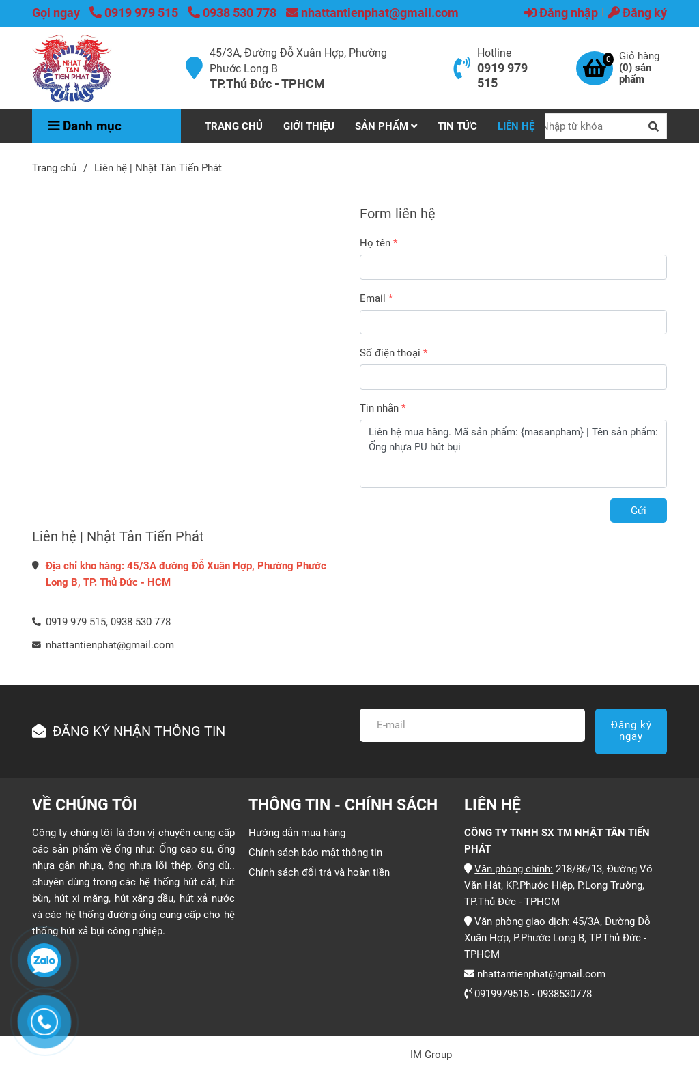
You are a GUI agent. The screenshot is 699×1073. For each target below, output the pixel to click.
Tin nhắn (379, 408)
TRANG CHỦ (234, 126)
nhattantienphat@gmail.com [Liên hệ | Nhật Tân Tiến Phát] (372, 12)
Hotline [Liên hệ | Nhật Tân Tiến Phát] (494, 52)
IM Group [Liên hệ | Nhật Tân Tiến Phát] (431, 1054)
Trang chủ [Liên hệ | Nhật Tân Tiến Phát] (54, 168)
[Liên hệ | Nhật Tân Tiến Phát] (72, 68)
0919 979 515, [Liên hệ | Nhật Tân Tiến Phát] (77, 622)
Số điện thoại (390, 353)
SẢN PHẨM (386, 126)
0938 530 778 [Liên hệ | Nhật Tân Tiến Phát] (232, 12)
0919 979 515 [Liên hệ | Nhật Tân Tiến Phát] (135, 12)
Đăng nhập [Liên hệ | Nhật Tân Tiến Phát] (561, 12)
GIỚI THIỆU (308, 126)
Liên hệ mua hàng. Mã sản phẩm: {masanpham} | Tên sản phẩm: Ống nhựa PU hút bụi (513, 454)
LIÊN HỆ (516, 126)
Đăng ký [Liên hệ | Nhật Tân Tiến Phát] (637, 12)
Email (373, 298)
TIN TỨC (457, 126)
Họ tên (375, 243)
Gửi (638, 510)
